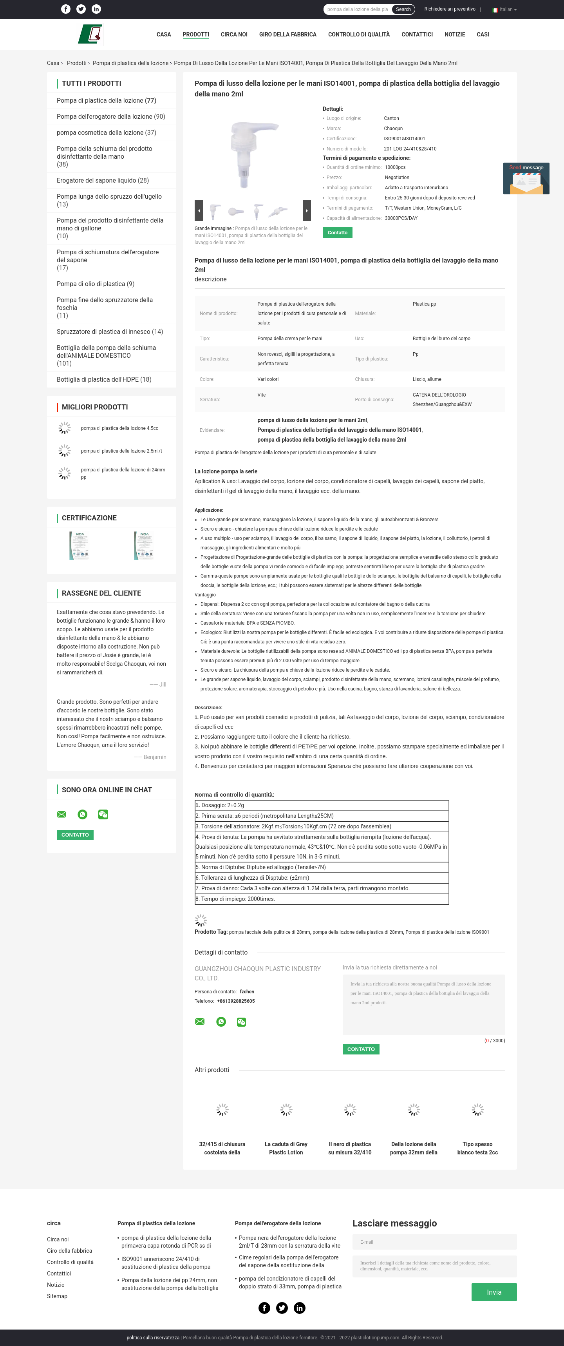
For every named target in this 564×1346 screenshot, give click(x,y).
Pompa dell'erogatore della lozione (104, 116)
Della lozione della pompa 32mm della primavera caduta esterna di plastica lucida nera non (413, 1148)
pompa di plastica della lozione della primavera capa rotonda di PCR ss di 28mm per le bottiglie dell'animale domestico (166, 1243)
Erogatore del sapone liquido (96, 180)
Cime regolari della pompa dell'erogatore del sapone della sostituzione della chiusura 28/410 (289, 1262)
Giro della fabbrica (287, 34)
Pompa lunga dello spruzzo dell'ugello (109, 196)
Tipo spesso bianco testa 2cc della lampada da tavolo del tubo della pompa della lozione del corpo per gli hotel (477, 1148)
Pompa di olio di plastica (91, 284)
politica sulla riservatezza (153, 1338)
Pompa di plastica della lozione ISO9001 (448, 932)
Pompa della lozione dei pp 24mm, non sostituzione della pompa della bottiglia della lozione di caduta (170, 1285)
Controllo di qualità (359, 34)
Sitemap (57, 1296)
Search (403, 9)
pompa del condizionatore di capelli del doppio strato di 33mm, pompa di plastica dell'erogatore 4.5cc (290, 1283)
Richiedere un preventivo (450, 9)
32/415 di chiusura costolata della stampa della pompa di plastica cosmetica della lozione (222, 1148)
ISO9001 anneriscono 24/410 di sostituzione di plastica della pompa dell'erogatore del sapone (165, 1264)
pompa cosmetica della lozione (100, 132)
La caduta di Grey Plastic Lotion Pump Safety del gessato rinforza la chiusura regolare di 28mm (286, 1148)
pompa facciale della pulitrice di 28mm (269, 932)
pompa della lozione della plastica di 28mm (358, 932)
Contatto (337, 233)
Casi (483, 34)
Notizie (455, 34)
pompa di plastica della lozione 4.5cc (119, 428)
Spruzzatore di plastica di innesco (103, 331)
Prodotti (196, 34)
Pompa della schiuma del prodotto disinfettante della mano (104, 152)
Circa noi (234, 34)
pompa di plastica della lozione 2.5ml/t (121, 451)
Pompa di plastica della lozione (130, 63)
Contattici (417, 34)
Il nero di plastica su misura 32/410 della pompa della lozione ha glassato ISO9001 (350, 1148)
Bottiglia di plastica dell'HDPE (98, 379)
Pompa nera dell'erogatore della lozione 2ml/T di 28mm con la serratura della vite (289, 1242)
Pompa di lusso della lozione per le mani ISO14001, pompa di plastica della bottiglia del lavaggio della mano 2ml (251, 235)
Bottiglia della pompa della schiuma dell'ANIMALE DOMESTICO (106, 351)
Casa (164, 34)
